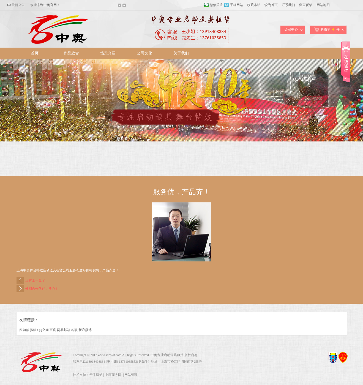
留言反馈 (305, 5)
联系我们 (288, 5)
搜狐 (33, 330)
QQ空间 (43, 330)
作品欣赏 (71, 53)
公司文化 (144, 53)
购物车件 (327, 30)
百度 (53, 330)
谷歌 (74, 330)
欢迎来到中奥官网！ (45, 5)
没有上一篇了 (35, 280)
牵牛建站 (96, 375)
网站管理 (131, 375)
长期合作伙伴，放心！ (41, 289)
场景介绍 (108, 53)
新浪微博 (85, 330)
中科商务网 (113, 375)
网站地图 (323, 5)
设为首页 (271, 5)
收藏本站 (253, 5)
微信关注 (216, 5)
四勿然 (24, 330)
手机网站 (236, 5)
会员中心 (291, 29)
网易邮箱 (63, 330)
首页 (35, 53)
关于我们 (181, 53)
